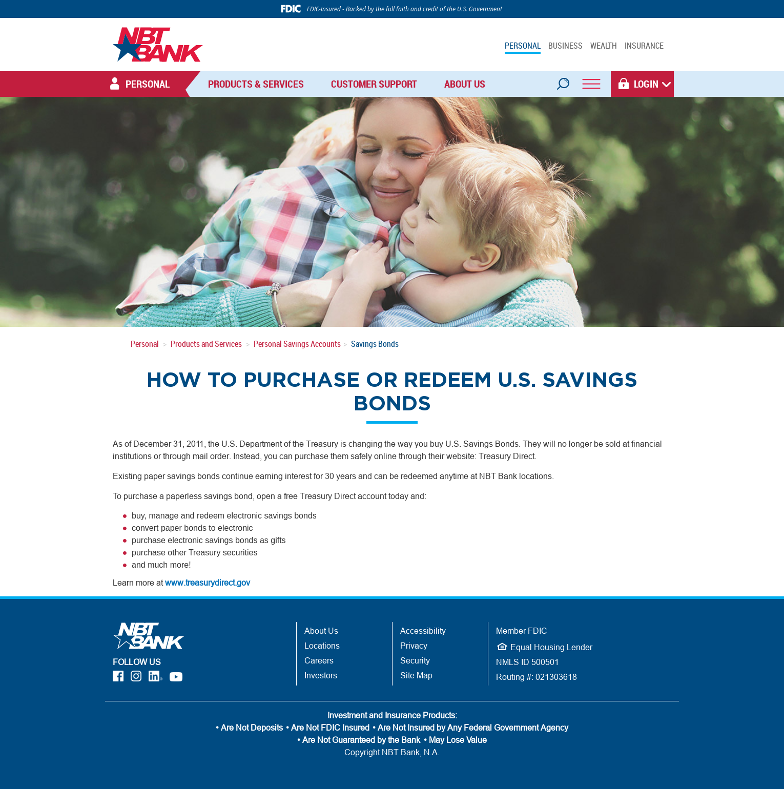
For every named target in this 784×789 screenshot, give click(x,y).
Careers (319, 660)
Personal (145, 343)
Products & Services (256, 84)
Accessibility (423, 630)
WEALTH (603, 45)
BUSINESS (565, 45)
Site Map (416, 675)
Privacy (413, 645)
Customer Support (374, 84)
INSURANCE (644, 45)
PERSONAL (523, 45)
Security (415, 660)
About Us (464, 84)
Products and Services (206, 343)
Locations (322, 645)
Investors (320, 675)
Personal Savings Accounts (297, 343)
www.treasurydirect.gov (207, 582)
